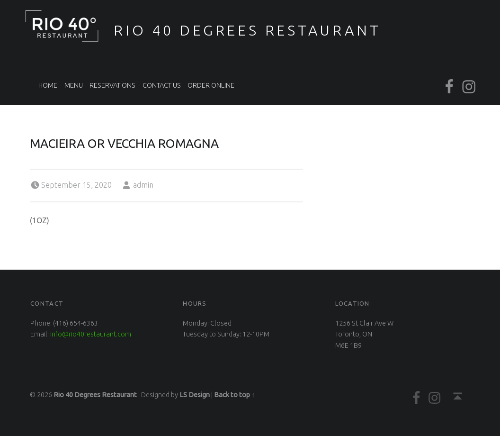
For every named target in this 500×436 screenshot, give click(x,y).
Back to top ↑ (234, 395)
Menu (73, 85)
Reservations (112, 85)
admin (143, 185)
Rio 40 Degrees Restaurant (247, 30)
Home (47, 85)
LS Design (194, 395)
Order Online (211, 85)
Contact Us (162, 85)
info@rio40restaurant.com (90, 334)
